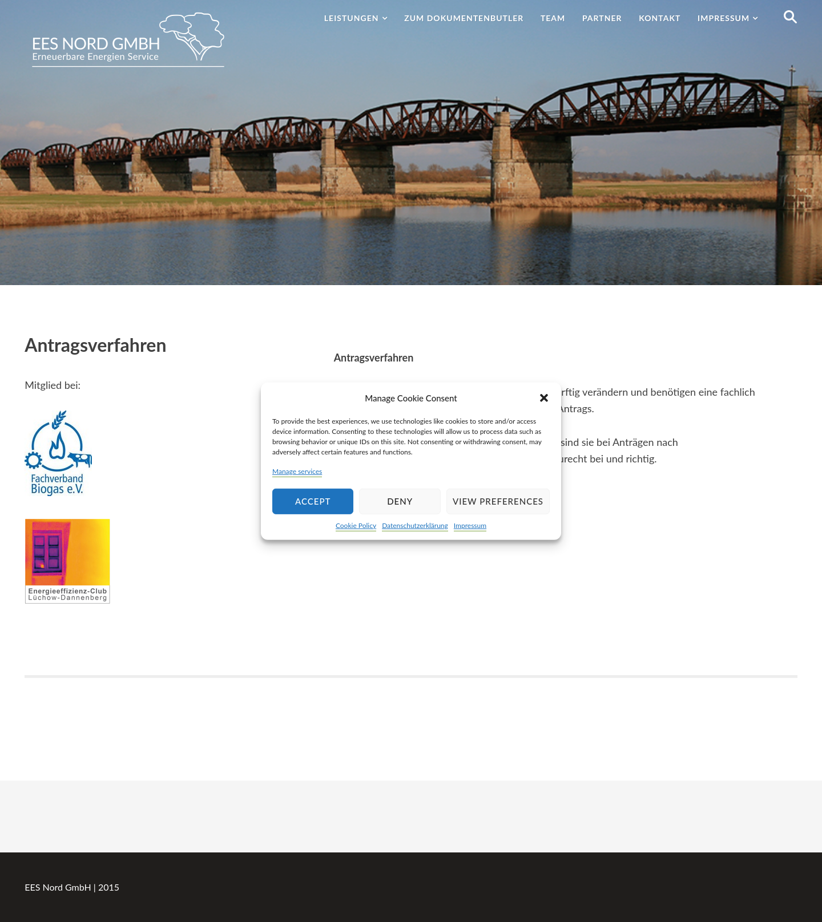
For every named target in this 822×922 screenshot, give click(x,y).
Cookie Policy (356, 525)
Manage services (297, 470)
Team (553, 18)
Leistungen (351, 18)
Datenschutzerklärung (415, 525)
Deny (400, 501)
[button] (544, 397)
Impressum (470, 525)
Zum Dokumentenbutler (463, 18)
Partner (602, 18)
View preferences (498, 501)
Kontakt (659, 18)
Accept (313, 501)
